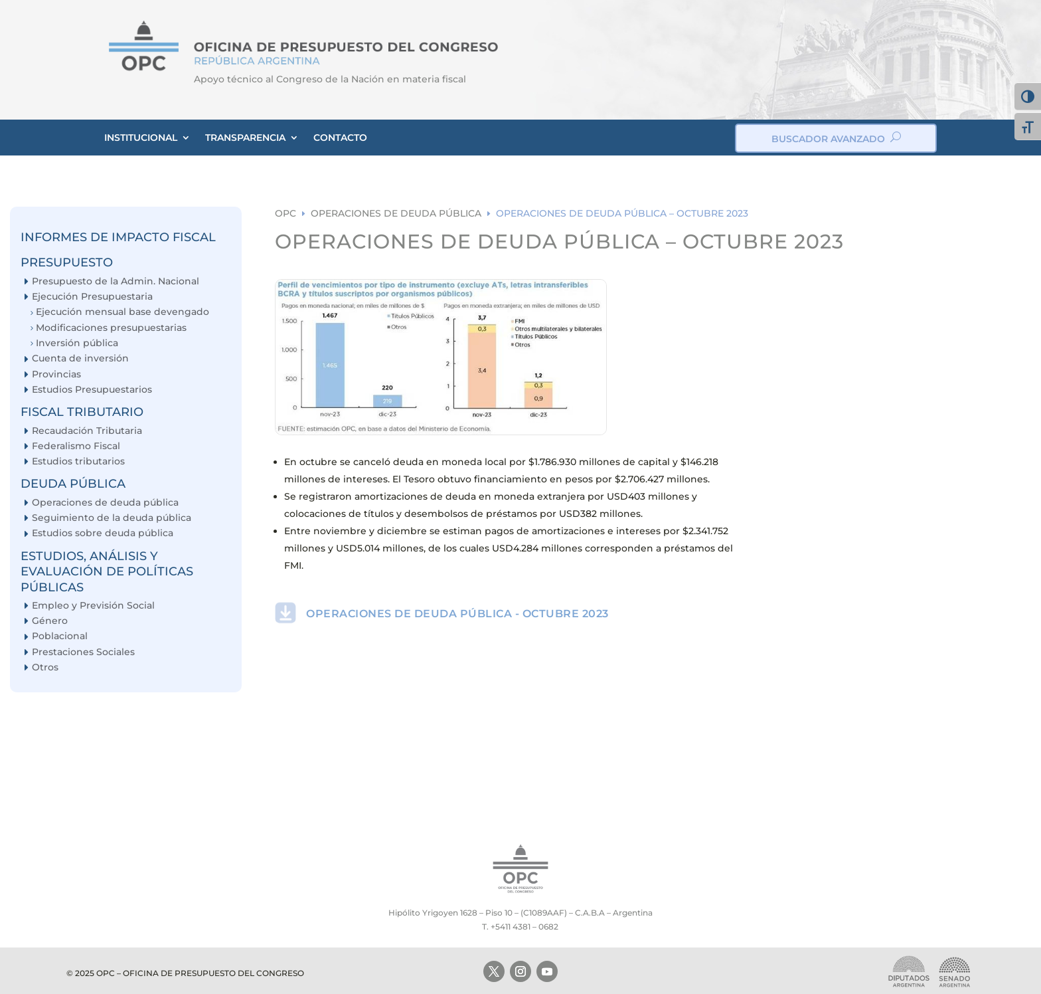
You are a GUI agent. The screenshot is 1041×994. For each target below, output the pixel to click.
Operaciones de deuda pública (105, 503)
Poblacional (60, 636)
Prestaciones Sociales (83, 652)
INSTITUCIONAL (140, 137)
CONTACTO (340, 137)
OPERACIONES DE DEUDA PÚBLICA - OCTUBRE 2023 (457, 613)
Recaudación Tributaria (87, 431)
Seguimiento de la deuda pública (111, 518)
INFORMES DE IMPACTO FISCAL (118, 237)
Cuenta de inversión (80, 358)
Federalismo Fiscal (76, 446)
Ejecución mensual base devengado (122, 312)
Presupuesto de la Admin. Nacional (115, 281)
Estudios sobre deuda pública (102, 533)
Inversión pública (77, 343)
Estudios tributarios (78, 461)
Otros (45, 667)
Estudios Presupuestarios (92, 390)
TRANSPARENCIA (245, 137)
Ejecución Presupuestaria (92, 297)
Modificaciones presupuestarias (111, 328)
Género (50, 621)
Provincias (56, 374)
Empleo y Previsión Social (93, 606)
